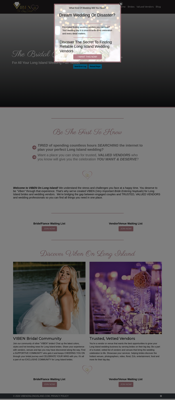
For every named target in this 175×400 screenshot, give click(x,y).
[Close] (121, 3)
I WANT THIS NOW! (87, 57)
